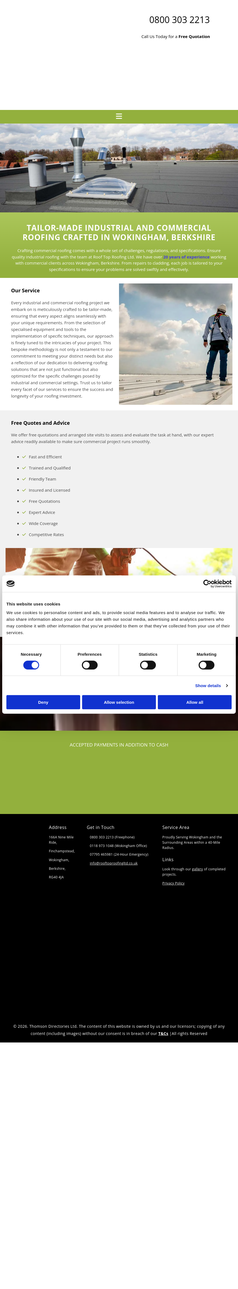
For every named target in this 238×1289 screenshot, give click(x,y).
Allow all (194, 702)
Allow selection (119, 702)
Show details (208, 685)
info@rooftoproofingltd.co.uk (114, 863)
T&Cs (163, 1033)
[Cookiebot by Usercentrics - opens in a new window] (207, 583)
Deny (43, 702)
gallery (197, 869)
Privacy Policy (173, 883)
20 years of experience (186, 257)
